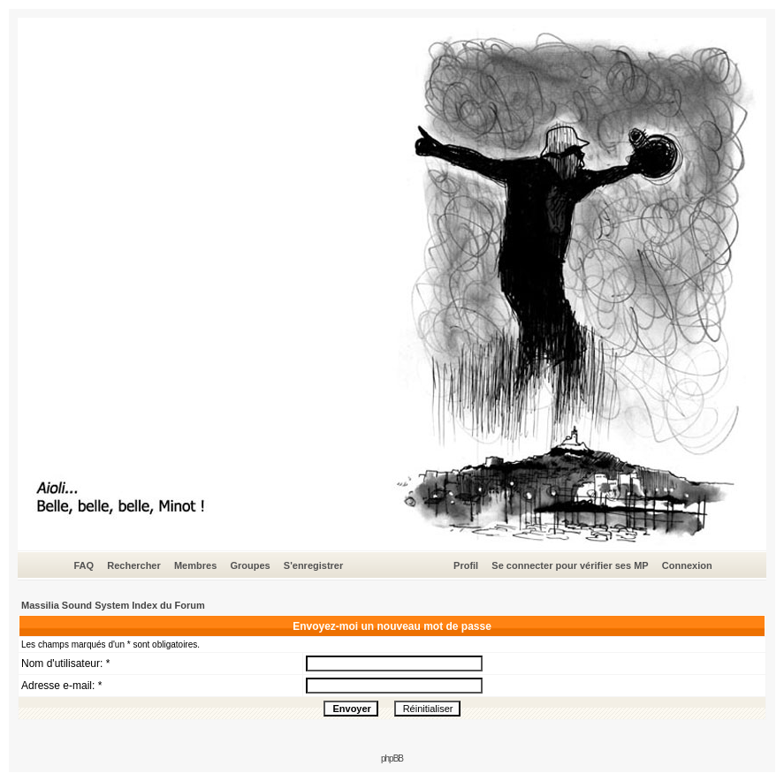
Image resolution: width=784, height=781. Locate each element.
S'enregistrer (313, 565)
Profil (465, 565)
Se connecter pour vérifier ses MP (569, 565)
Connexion (687, 565)
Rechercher (134, 565)
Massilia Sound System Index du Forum (113, 605)
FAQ (83, 565)
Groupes (250, 565)
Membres (195, 565)
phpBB (392, 758)
